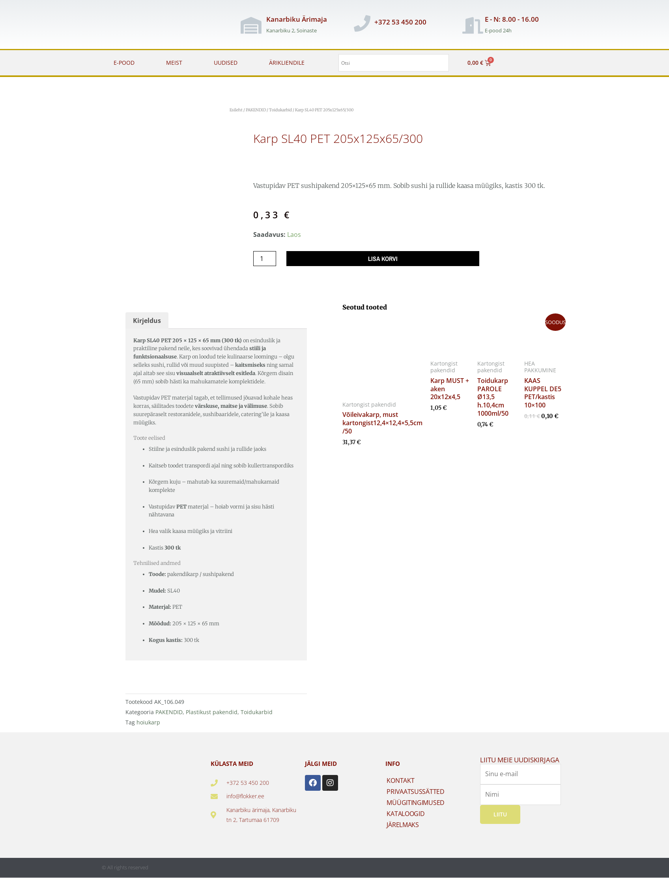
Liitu (500, 814)
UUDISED (225, 62)
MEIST (174, 62)
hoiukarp (148, 722)
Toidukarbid (280, 110)
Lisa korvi (383, 258)
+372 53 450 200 (400, 21)
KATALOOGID (405, 813)
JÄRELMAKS (403, 824)
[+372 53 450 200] (362, 23)
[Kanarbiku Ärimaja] (251, 25)
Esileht (236, 110)
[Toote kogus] (264, 258)
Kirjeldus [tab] (147, 320)
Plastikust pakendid (211, 712)
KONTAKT (400, 780)
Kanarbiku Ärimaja (296, 19)
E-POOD (124, 62)
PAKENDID (256, 110)
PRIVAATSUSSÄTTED (415, 791)
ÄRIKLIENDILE (287, 62)
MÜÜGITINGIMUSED (416, 802)
